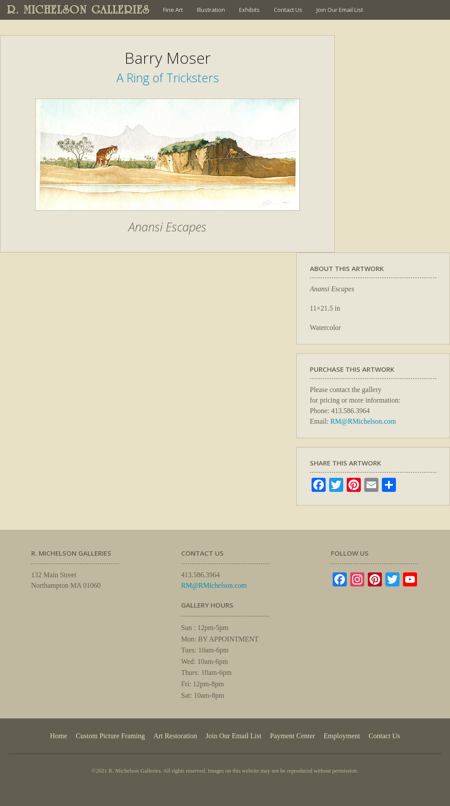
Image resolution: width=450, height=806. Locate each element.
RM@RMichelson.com (363, 421)
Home (58, 736)
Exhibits (249, 10)
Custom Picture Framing (110, 736)
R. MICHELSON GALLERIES (78, 9)
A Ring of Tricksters (167, 78)
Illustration (211, 10)
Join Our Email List (339, 10)
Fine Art (173, 10)
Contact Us (288, 10)
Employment (342, 736)
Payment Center (292, 736)
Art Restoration (175, 736)
